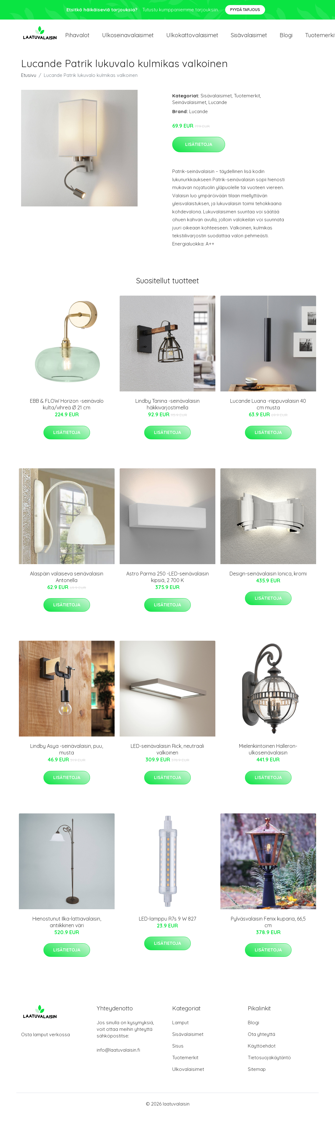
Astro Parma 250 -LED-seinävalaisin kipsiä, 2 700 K (167, 583)
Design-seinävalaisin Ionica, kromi (268, 580)
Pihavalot (77, 38)
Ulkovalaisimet (188, 1075)
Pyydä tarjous (245, 9)
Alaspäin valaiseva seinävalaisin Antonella (66, 583)
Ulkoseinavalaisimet (128, 38)
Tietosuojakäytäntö (269, 1064)
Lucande (217, 109)
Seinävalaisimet (189, 109)
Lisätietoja (198, 150)
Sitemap (257, 1075)
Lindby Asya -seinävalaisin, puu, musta (66, 755)
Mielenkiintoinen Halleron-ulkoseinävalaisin (268, 755)
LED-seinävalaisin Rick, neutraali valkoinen (167, 755)
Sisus (178, 1052)
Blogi (286, 38)
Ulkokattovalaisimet (192, 38)
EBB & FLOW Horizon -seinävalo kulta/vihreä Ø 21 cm (67, 410)
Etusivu (28, 81)
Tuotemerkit (247, 102)
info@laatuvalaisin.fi (118, 1056)
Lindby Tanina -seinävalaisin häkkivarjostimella (167, 410)
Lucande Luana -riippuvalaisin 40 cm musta (268, 410)
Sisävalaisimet (249, 38)
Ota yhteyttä (261, 1040)
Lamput (180, 1029)
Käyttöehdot (261, 1052)
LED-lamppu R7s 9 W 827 (167, 925)
